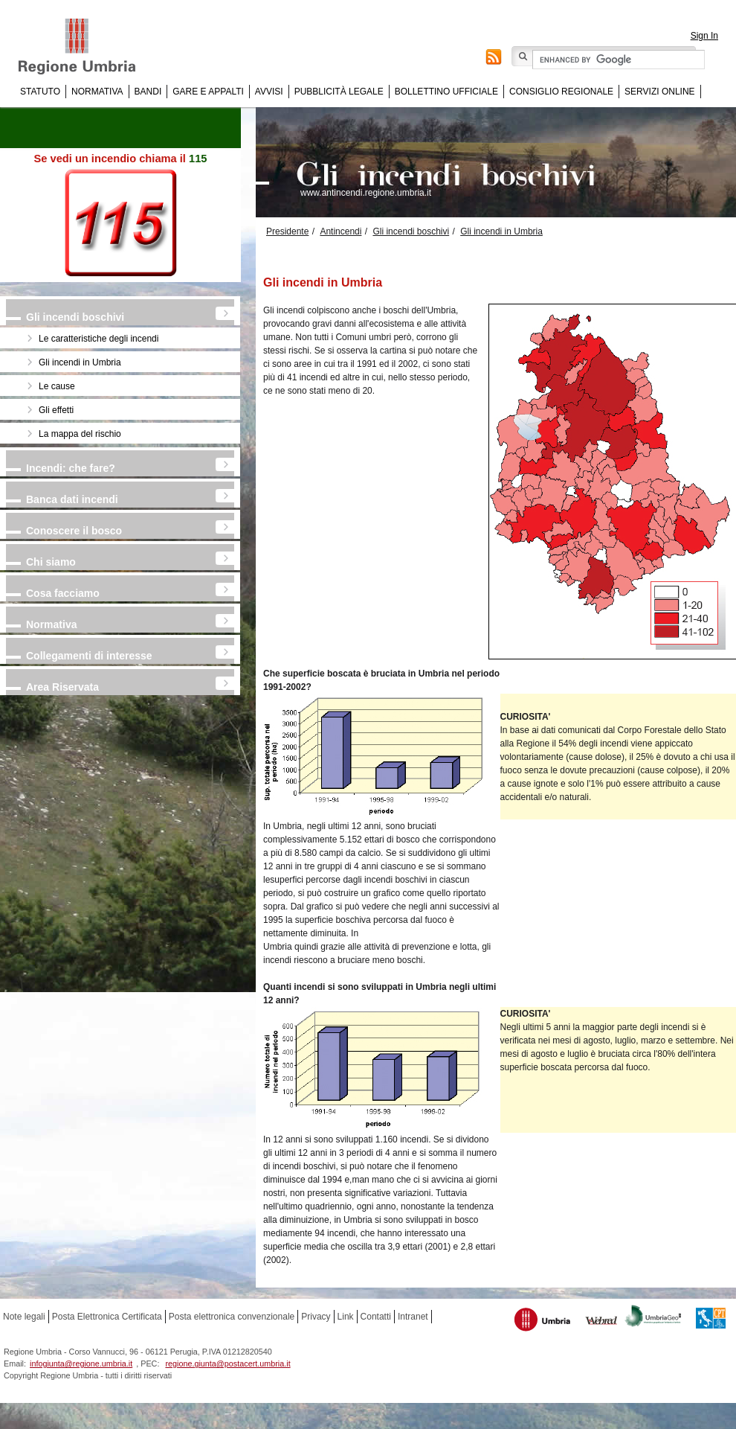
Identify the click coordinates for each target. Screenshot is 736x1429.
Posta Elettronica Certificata (107, 1316)
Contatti (376, 1316)
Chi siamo (51, 562)
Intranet (413, 1316)
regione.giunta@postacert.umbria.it (227, 1363)
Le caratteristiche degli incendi (98, 338)
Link (346, 1316)
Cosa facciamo (63, 593)
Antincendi (340, 231)
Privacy (315, 1316)
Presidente (287, 231)
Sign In (704, 36)
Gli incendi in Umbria (80, 362)
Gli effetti (56, 410)
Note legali (24, 1316)
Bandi (148, 91)
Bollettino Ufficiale (446, 91)
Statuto (40, 91)
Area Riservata (62, 687)
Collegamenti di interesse (89, 656)
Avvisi (269, 91)
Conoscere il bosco (74, 531)
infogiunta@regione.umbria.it (81, 1363)
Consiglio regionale (561, 91)
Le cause (57, 386)
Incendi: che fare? (70, 468)
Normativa (97, 91)
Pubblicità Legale (339, 91)
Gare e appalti (208, 91)
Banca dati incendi (72, 499)
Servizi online (659, 91)
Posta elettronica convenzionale (231, 1316)
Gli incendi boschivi (75, 317)
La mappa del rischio (80, 434)
